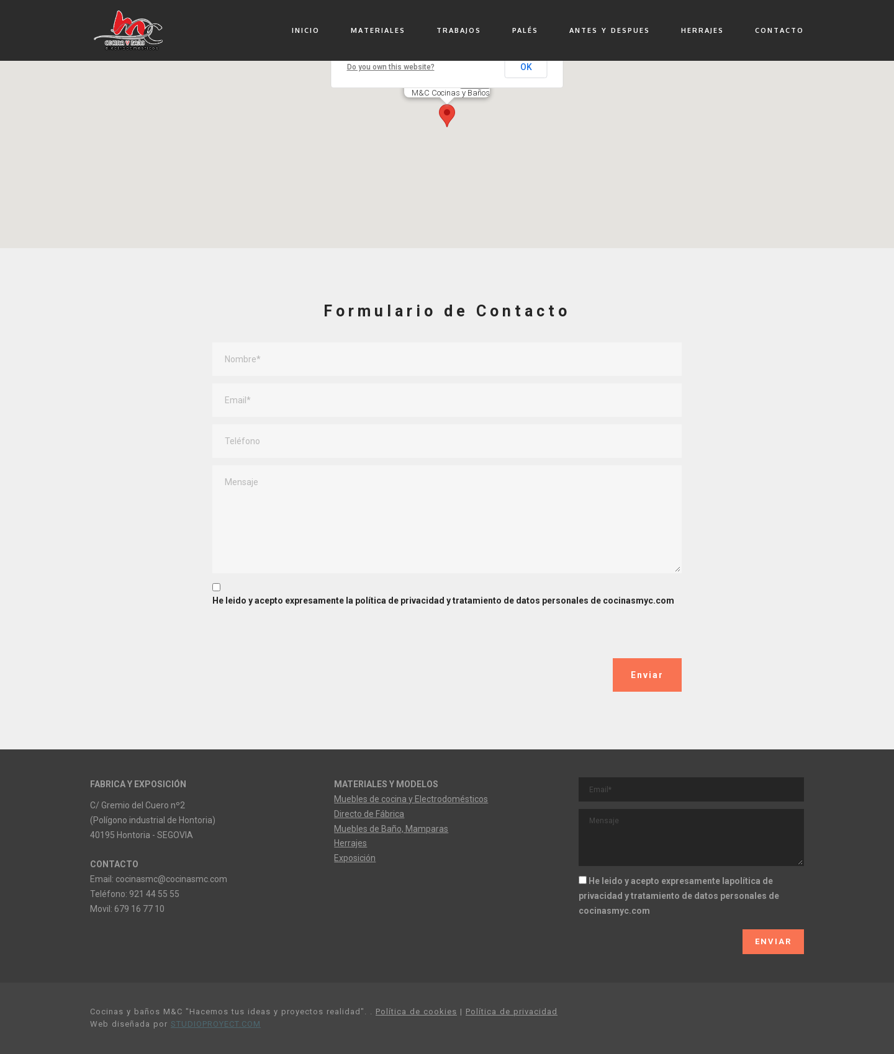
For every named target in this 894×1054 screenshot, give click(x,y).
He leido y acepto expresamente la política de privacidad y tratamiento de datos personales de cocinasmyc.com (443, 600)
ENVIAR (773, 941)
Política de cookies (416, 1011)
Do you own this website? (390, 67)
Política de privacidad (512, 1011)
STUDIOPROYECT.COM (216, 1024)
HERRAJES (702, 30)
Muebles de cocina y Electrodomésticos (411, 799)
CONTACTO (779, 30)
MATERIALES (378, 30)
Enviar (647, 675)
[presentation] (306, 634)
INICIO (306, 30)
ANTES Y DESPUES (609, 30)
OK (526, 67)
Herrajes (350, 843)
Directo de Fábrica (369, 814)
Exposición (355, 858)
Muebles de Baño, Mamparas (391, 829)
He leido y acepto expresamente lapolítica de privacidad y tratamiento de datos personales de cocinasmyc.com (679, 896)
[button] (447, 112)
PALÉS (525, 30)
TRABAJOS (458, 30)
